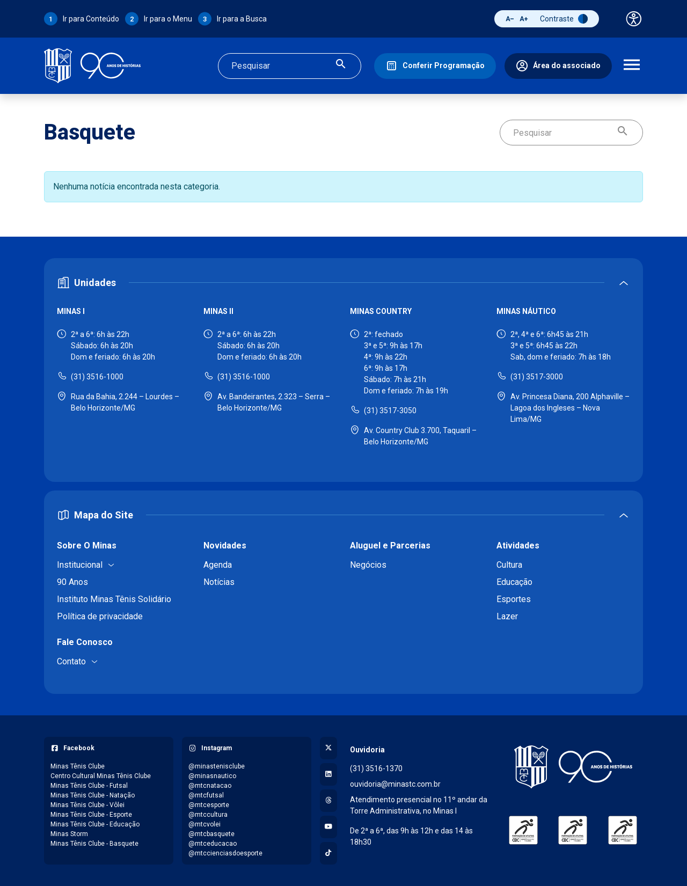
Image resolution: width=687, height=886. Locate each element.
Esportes (513, 599)
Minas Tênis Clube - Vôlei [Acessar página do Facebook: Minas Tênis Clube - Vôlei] (87, 805)
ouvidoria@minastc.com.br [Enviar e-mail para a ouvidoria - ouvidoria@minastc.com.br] (395, 784)
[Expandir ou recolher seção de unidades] (343, 282)
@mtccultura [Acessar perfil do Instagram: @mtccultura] (208, 814)
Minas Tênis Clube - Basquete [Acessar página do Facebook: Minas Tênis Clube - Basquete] (94, 843)
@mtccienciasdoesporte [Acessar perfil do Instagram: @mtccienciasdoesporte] (225, 853)
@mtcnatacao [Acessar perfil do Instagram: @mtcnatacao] (209, 785)
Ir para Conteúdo (91, 18)
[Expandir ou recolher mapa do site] (343, 515)
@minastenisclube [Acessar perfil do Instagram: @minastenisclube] (216, 766)
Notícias (219, 582)
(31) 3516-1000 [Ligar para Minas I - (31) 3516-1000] (97, 376)
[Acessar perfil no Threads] (328, 800)
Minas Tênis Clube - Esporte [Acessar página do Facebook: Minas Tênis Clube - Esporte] (91, 814)
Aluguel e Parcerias (390, 545)
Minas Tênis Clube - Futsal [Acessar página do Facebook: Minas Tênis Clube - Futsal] (89, 785)
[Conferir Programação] (435, 66)
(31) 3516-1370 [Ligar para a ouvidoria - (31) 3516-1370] (376, 768)
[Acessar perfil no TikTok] (328, 853)
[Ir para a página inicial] (92, 65)
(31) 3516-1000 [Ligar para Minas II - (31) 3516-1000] (243, 376)
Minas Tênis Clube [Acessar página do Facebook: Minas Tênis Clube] (77, 766)
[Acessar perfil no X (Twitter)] (328, 748)
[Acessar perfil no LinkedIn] (328, 774)
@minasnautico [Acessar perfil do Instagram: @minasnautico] (212, 776)
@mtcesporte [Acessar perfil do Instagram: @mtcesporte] (208, 805)
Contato (71, 661)
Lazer (507, 616)
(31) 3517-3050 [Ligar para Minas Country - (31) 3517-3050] (390, 410)
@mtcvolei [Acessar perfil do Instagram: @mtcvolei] (204, 824)
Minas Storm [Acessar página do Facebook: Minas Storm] (69, 834)
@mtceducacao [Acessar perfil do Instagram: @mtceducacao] (212, 843)
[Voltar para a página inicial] (573, 766)
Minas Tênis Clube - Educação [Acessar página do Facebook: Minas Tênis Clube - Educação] (95, 824)
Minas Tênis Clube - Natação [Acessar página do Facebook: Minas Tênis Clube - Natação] (92, 795)
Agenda (217, 565)
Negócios (368, 565)
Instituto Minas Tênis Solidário (114, 599)
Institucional (80, 565)
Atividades (517, 545)
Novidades (224, 545)
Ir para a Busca (242, 18)
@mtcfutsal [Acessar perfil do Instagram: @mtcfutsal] (206, 795)
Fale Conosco (85, 642)
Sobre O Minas (86, 545)
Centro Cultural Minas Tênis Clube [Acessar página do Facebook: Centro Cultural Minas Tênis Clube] (100, 776)
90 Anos (72, 582)
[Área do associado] (558, 66)
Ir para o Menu (168, 18)
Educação (514, 582)
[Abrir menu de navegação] (631, 66)
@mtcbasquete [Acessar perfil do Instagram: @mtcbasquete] (211, 834)
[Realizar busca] (341, 65)
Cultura (509, 565)
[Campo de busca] (280, 66)
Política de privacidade (100, 616)
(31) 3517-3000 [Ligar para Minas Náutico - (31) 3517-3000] (536, 376)
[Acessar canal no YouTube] (328, 827)
